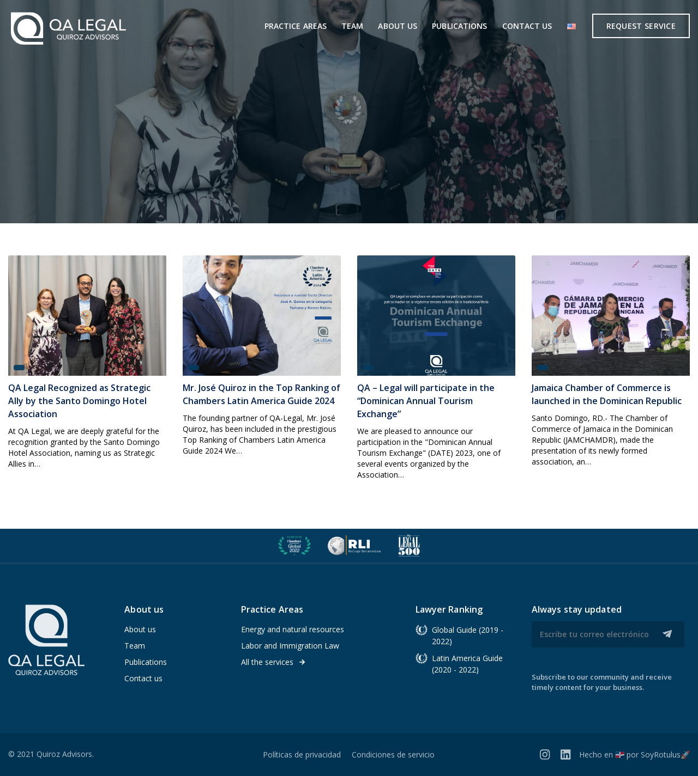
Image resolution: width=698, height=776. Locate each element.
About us (397, 26)
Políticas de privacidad (302, 754)
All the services (273, 662)
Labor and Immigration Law (290, 645)
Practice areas (295, 26)
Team (352, 26)
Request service (641, 26)
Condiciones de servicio (393, 754)
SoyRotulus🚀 (665, 754)
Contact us (527, 26)
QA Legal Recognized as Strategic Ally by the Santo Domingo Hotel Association (79, 401)
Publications (459, 26)
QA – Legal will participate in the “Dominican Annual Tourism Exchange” (426, 401)
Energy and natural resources (292, 629)
